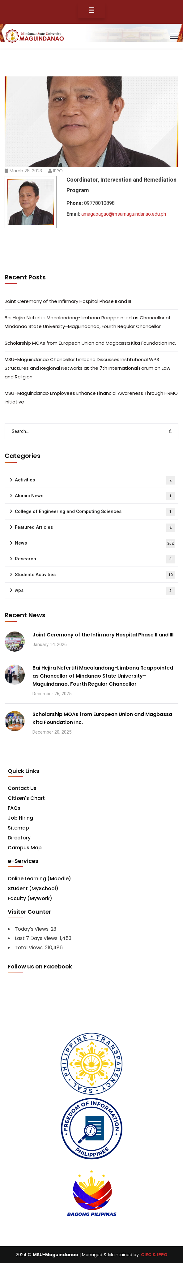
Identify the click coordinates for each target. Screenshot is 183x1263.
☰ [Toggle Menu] (91, 10)
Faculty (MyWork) (30, 898)
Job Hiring (20, 817)
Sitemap (18, 827)
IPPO (58, 171)
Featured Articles (95, 528)
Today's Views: (33, 929)
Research (95, 559)
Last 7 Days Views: (37, 938)
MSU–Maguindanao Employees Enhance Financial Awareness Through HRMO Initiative (91, 397)
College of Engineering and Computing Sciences (95, 512)
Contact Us (22, 788)
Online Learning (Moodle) (39, 878)
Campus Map (25, 847)
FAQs (14, 808)
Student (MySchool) (33, 888)
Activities (95, 480)
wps (95, 591)
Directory (19, 837)
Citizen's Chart (26, 798)
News (95, 543)
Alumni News (95, 496)
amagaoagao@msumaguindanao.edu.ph (123, 214)
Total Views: (30, 947)
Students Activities (95, 575)
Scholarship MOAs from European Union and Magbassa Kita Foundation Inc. (90, 343)
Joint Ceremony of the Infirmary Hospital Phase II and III (68, 301)
